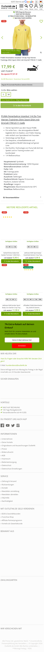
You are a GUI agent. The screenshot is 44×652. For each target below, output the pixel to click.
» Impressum (5, 459)
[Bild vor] (41, 37)
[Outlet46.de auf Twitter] (13, 425)
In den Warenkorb (22, 105)
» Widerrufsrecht (7, 452)
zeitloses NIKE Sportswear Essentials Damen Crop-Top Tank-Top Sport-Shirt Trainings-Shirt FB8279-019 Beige (33, 254)
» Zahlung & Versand (8, 481)
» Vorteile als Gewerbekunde (11, 523)
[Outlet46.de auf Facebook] (2, 425)
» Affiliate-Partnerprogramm (11, 520)
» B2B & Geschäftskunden (10, 514)
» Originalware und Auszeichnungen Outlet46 (18, 445)
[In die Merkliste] (41, 21)
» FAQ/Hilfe (5, 498)
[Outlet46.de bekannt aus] (2, 554)
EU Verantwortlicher (11, 197)
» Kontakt (4, 488)
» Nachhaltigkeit (7, 501)
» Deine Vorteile (7, 442)
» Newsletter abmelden (9, 494)
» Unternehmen (6, 439)
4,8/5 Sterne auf (22, 1)
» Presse (4, 449)
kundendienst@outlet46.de (16, 365)
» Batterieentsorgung (8, 462)
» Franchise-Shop (7, 517)
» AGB (3, 455)
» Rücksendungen (7, 484)
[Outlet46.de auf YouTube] (7, 425)
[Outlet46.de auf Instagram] (18, 425)
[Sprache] (41, 2)
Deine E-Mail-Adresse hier (22, 340)
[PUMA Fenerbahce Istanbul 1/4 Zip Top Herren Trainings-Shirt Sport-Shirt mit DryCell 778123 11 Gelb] (22, 37)
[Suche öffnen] (26, 6)
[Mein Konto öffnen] (36, 6)
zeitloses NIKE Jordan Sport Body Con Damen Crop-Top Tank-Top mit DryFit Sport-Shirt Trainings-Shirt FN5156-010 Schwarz (11, 306)
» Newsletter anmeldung (10, 491)
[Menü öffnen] (21, 6)
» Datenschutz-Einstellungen (11, 469)
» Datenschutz (6, 465)
